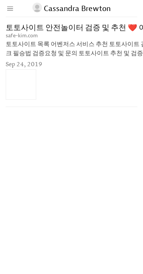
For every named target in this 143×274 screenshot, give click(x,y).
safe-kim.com (22, 35)
